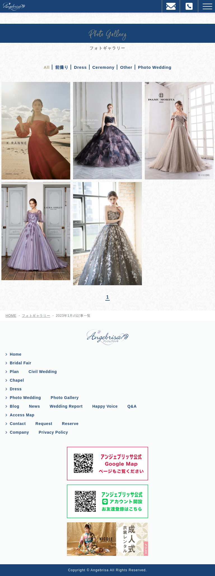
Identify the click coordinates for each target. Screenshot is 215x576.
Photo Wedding (154, 67)
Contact (18, 423)
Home (16, 354)
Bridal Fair (20, 363)
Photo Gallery (65, 397)
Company (19, 432)
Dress (80, 67)
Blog (14, 406)
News (34, 406)
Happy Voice (105, 406)
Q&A (132, 406)
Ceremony (103, 67)
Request (44, 423)
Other (126, 67)
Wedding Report (66, 406)
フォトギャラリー (36, 316)
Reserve (70, 423)
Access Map (22, 415)
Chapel (17, 380)
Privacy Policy (53, 432)
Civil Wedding (43, 371)
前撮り (61, 67)
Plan (14, 371)
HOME (11, 316)
